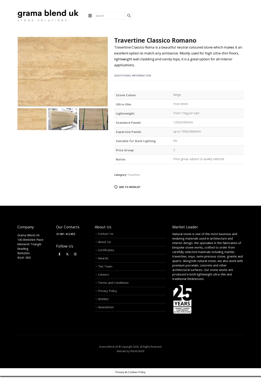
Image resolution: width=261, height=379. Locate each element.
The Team (105, 269)
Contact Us (105, 234)
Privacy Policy (107, 295)
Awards (103, 260)
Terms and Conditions (113, 287)
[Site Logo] (48, 15)
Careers (103, 278)
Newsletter (106, 313)
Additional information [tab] (132, 75)
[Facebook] (59, 254)
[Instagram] (75, 254)
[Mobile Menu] (91, 15)
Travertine (133, 175)
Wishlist (103, 304)
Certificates (106, 252)
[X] (67, 254)
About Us (104, 243)
